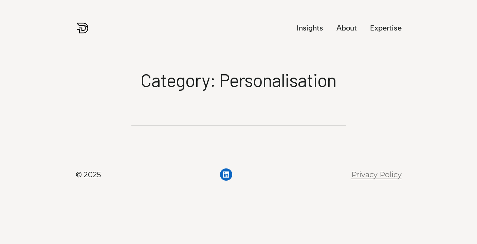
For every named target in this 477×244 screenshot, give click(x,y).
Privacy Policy (376, 174)
